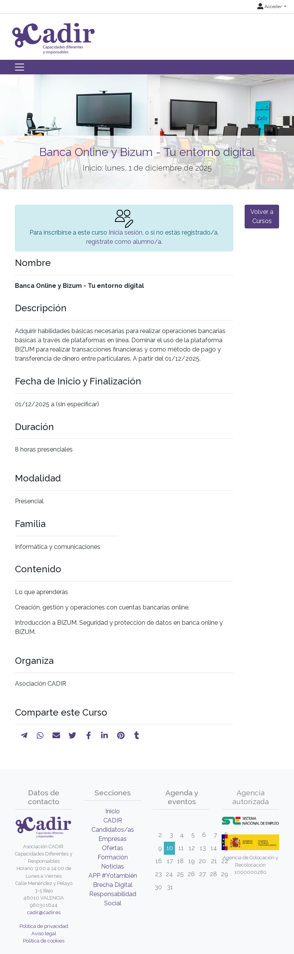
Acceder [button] (270, 6)
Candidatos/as (112, 829)
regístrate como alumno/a (123, 241)
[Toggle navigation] (19, 67)
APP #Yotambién (112, 875)
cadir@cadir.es (43, 912)
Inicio (112, 811)
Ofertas (112, 848)
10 (170, 848)
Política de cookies (43, 941)
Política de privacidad (44, 926)
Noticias (112, 866)
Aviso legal (43, 933)
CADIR (112, 820)
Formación (113, 857)
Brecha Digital (112, 884)
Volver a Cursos (261, 216)
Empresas (112, 838)
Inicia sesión (125, 232)
